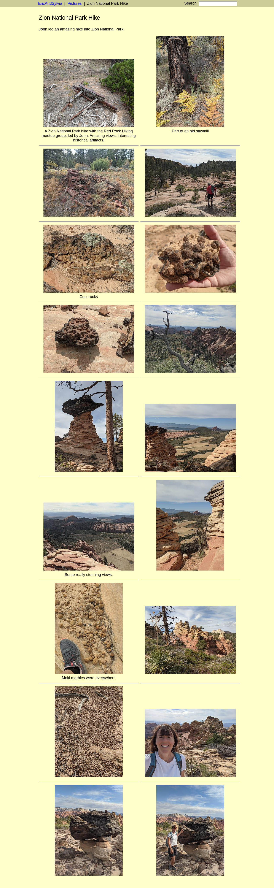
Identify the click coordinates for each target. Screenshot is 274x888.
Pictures (75, 3)
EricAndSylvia (50, 3)
